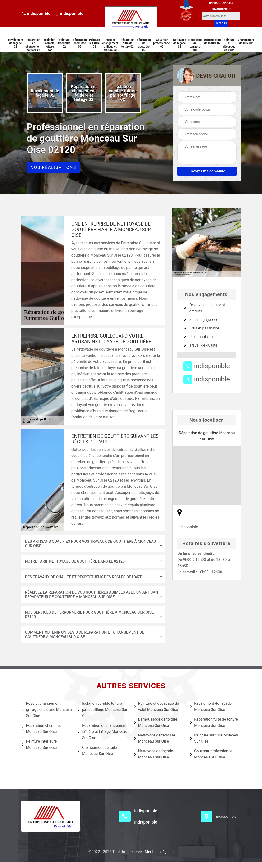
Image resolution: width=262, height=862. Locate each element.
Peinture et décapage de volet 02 (229, 46)
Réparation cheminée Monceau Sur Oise (42, 728)
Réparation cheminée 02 (80, 43)
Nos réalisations (53, 167)
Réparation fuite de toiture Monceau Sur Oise (214, 722)
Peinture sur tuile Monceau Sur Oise (214, 738)
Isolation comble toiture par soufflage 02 (50, 48)
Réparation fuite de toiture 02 (127, 43)
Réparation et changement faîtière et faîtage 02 (33, 46)
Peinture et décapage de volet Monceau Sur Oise (156, 706)
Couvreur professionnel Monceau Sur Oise (211, 754)
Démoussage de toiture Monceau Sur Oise (155, 722)
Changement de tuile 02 (246, 41)
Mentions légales (159, 851)
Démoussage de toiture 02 (212, 41)
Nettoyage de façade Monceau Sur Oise (153, 754)
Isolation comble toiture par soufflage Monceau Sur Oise (102, 709)
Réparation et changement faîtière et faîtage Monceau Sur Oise (102, 731)
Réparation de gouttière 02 (144, 45)
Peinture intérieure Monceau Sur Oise (39, 744)
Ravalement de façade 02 (15, 43)
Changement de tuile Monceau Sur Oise (97, 750)
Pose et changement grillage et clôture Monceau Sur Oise (47, 709)
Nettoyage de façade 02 (179, 43)
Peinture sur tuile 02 (94, 43)
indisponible (36, 13)
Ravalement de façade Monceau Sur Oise (211, 706)
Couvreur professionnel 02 (162, 43)
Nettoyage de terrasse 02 (195, 45)
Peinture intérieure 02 (64, 43)
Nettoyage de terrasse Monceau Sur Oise (154, 738)
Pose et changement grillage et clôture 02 (110, 45)
